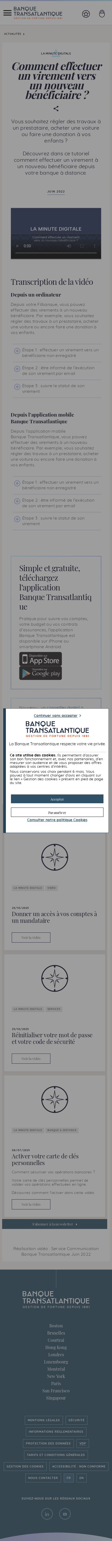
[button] (57, 798)
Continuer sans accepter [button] (56, 716)
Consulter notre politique (57, 820)
